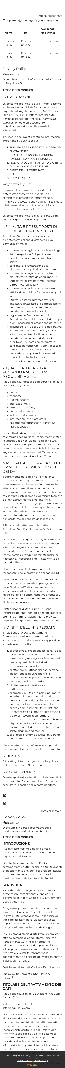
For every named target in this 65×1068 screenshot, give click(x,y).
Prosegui (32, 1064)
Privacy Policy (25, 1060)
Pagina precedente (50, 15)
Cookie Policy (41, 1060)
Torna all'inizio (51, 811)
